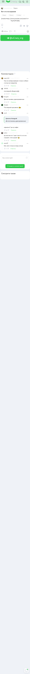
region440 (6, 78)
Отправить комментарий (15, 166)
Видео (16, 8)
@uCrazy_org (15, 38)
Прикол (11, 15)
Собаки (19, 15)
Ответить (13, 86)
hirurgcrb (6, 97)
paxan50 (6, 143)
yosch (5, 113)
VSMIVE (6, 88)
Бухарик (6, 105)
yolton (5, 133)
